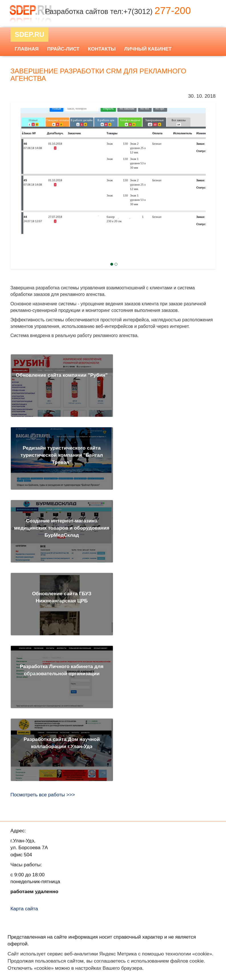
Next (20, 165)
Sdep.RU (29, 34)
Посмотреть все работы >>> (43, 794)
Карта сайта (24, 908)
